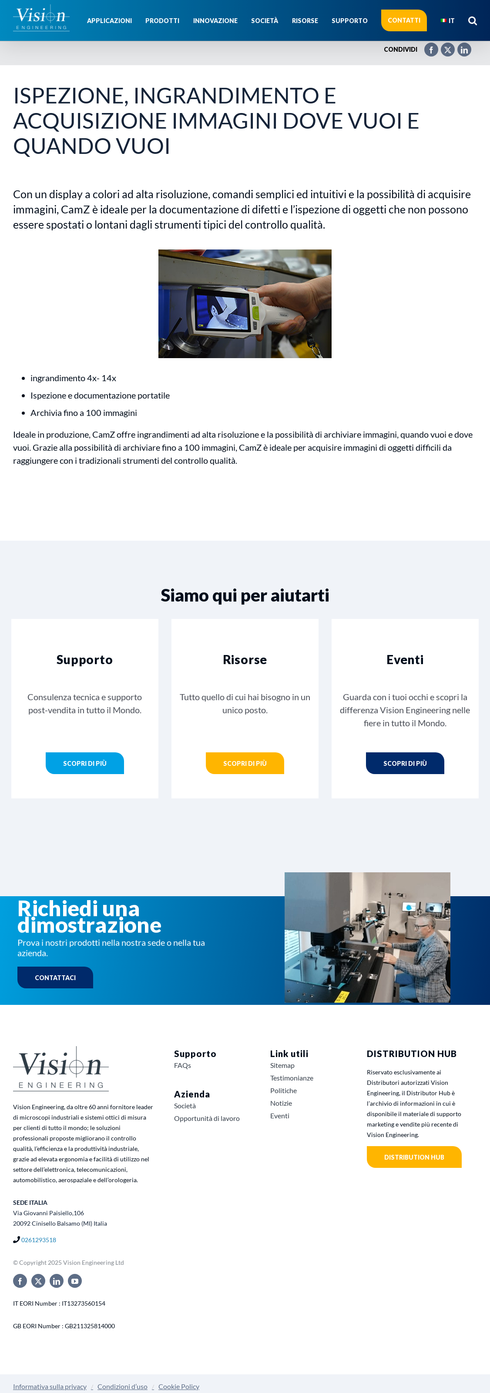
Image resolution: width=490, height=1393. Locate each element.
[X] (443, 46)
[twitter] (38, 1281)
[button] (472, 20)
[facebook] (20, 1281)
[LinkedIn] (460, 46)
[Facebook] (427, 46)
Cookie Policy (178, 1386)
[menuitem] (448, 20)
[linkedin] (57, 1281)
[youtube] (75, 1281)
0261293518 (38, 1239)
